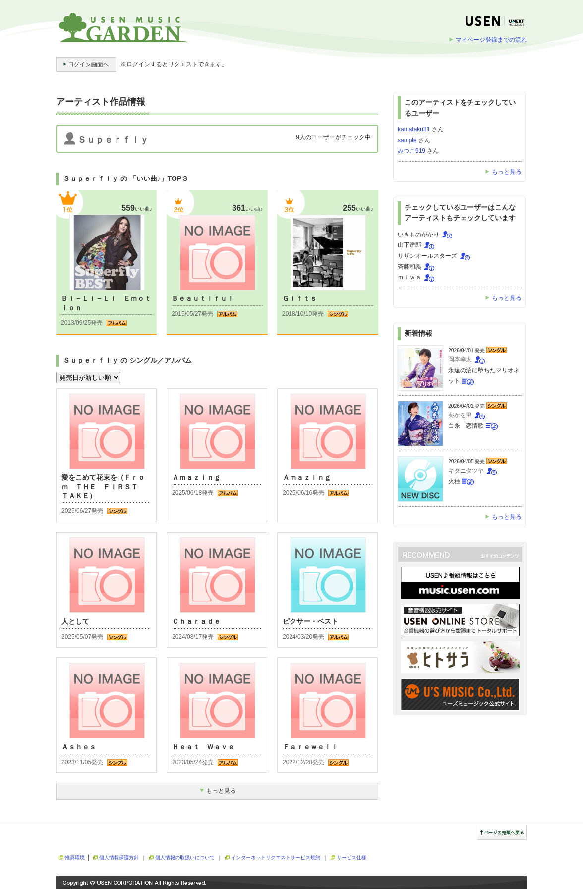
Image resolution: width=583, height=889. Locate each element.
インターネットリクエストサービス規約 (275, 857)
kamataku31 (414, 129)
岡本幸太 (460, 359)
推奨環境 (75, 857)
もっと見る (507, 171)
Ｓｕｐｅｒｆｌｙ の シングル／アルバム (127, 360)
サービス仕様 (351, 857)
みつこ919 (411, 150)
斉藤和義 (409, 266)
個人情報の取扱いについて (185, 857)
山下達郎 (409, 244)
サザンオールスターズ (427, 255)
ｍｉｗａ (409, 277)
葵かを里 (460, 415)
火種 (454, 481)
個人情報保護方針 (119, 857)
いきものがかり (418, 234)
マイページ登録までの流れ (491, 39)
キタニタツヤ (466, 470)
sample (407, 140)
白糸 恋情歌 (466, 425)
